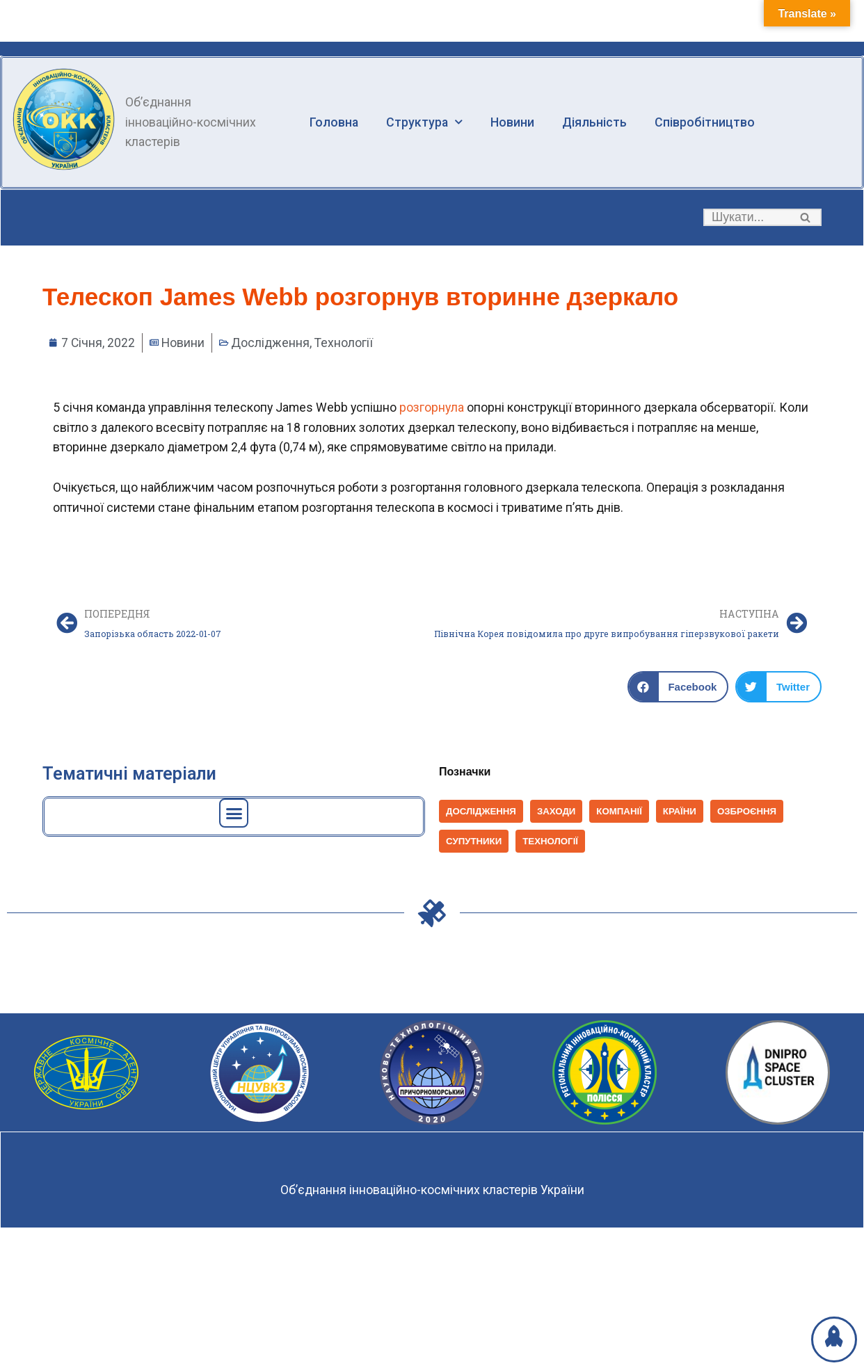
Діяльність (596, 122)
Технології (346, 343)
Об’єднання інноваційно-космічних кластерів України (432, 1193)
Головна (334, 122)
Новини (514, 122)
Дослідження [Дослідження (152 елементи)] (482, 814)
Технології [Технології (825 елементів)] (552, 844)
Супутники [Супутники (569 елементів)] (474, 844)
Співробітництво (707, 122)
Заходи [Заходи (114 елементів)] (558, 814)
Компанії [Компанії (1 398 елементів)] (621, 814)
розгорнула (435, 408)
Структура (425, 122)
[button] (805, 218)
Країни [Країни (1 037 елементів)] (683, 814)
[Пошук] (746, 218)
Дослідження (272, 343)
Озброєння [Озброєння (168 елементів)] (751, 814)
